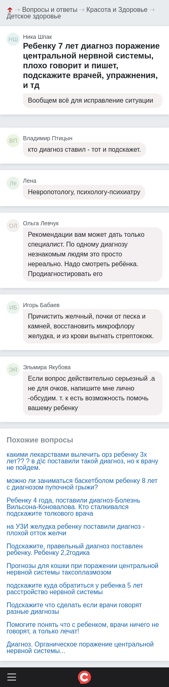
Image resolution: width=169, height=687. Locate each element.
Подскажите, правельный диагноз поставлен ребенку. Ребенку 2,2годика (75, 549)
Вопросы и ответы (50, 9)
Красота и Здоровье (117, 9)
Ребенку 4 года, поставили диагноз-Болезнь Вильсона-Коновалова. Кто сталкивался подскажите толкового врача (73, 507)
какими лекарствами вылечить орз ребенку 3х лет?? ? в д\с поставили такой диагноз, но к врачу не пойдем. (82, 461)
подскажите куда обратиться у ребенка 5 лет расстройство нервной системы (75, 588)
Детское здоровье (34, 16)
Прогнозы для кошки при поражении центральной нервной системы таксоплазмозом (82, 569)
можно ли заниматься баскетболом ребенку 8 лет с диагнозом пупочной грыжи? (82, 484)
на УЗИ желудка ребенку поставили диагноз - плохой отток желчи (76, 530)
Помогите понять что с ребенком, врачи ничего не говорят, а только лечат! (83, 628)
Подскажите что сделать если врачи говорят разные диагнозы (74, 608)
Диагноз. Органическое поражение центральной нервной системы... (80, 647)
